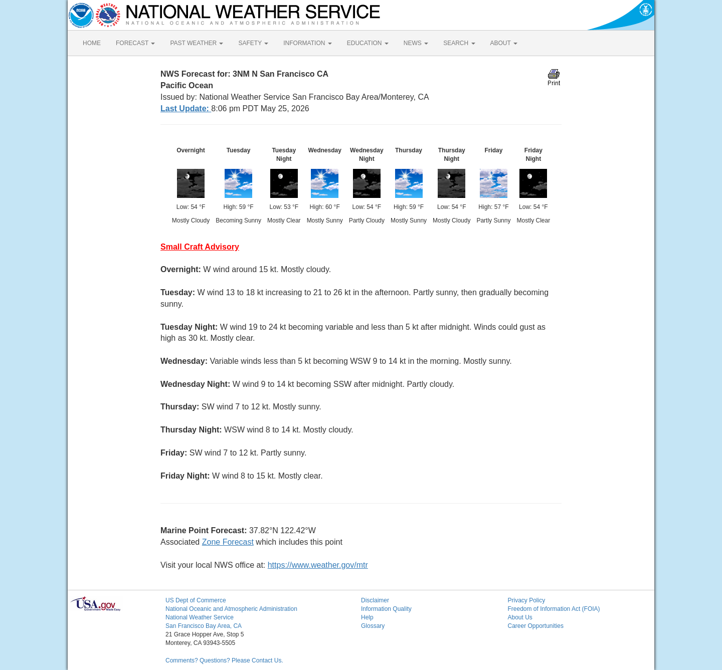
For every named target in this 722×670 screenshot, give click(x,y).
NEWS (416, 43)
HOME (92, 43)
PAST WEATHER (196, 43)
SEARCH (459, 43)
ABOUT (503, 43)
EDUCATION (368, 43)
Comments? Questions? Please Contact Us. (224, 660)
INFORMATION (307, 43)
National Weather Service (199, 617)
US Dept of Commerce (195, 600)
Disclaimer (375, 600)
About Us (520, 617)
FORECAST (135, 43)
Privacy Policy (527, 600)
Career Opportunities (536, 625)
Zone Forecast (228, 542)
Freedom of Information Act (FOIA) (554, 608)
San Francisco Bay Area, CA (203, 625)
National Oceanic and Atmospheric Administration (231, 608)
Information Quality (386, 608)
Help (367, 617)
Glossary (373, 625)
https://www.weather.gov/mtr (318, 565)
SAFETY (253, 43)
